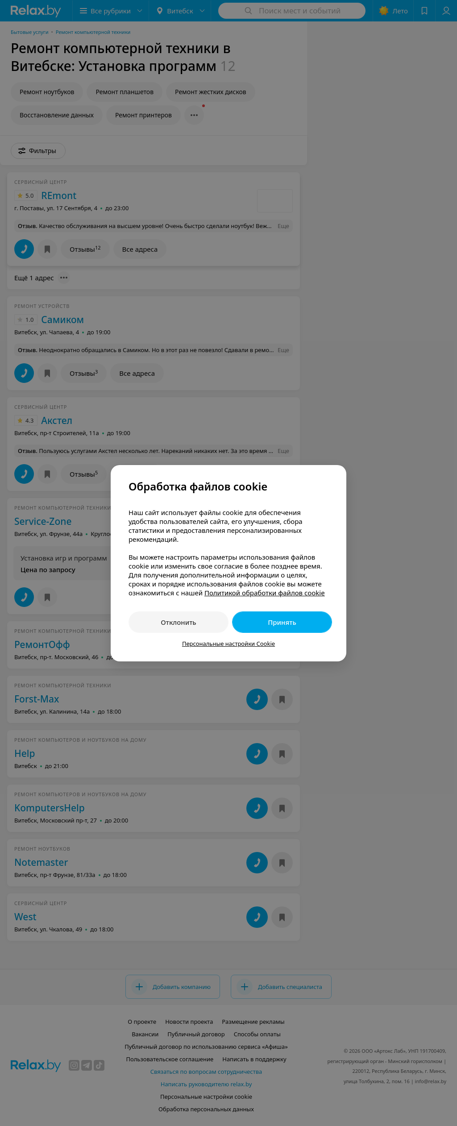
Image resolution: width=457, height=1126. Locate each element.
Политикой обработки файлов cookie (264, 592)
